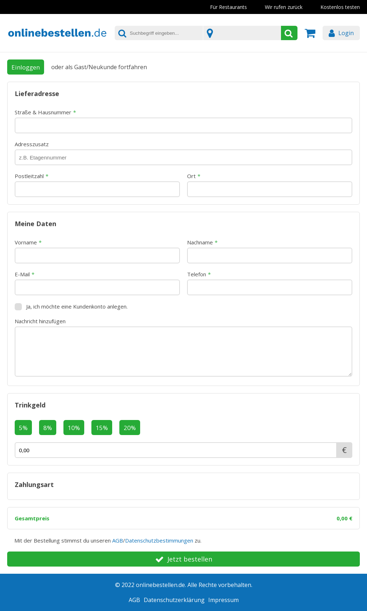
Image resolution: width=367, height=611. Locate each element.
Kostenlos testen (340, 7)
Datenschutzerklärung (174, 600)
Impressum (223, 600)
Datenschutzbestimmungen (159, 540)
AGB (117, 540)
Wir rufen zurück (283, 7)
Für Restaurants (228, 7)
